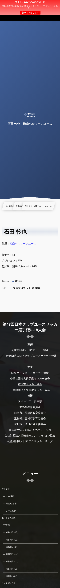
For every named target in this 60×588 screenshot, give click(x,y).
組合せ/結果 (11, 503)
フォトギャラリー (10, 583)
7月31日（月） (12, 569)
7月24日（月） (12, 540)
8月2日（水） (12, 576)
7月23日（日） (12, 532)
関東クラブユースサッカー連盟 (30, 373)
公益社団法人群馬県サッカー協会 (30, 378)
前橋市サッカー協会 (30, 384)
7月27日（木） (12, 554)
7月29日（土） (12, 561)
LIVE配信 (6, 525)
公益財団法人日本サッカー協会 (29, 350)
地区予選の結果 (9, 518)
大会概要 (10, 496)
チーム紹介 (11, 511)
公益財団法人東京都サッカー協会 (30, 390)
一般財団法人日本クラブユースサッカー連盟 (30, 355)
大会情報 (6, 489)
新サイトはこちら (30, 12)
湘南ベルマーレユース (23, 243)
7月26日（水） (12, 547)
